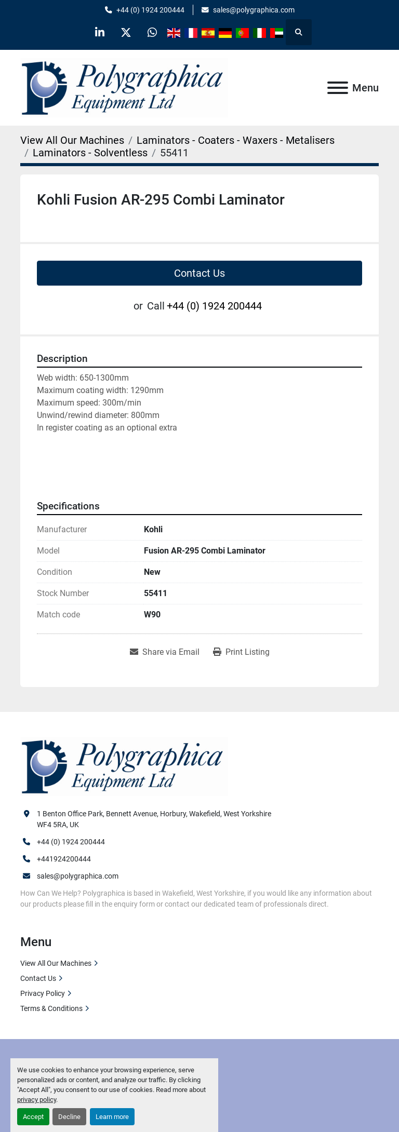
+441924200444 (64, 859)
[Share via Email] (164, 652)
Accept (33, 1117)
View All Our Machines (55, 963)
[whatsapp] (153, 32)
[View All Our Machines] (72, 140)
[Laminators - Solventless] (90, 152)
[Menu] (337, 88)
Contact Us (199, 273)
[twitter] (126, 32)
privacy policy (36, 1099)
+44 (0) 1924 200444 (150, 10)
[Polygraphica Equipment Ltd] (124, 766)
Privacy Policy (42, 993)
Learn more (112, 1117)
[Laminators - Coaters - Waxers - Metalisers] (236, 140)
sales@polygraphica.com (254, 10)
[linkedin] (100, 32)
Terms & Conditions (51, 1008)
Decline (69, 1117)
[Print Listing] (241, 652)
